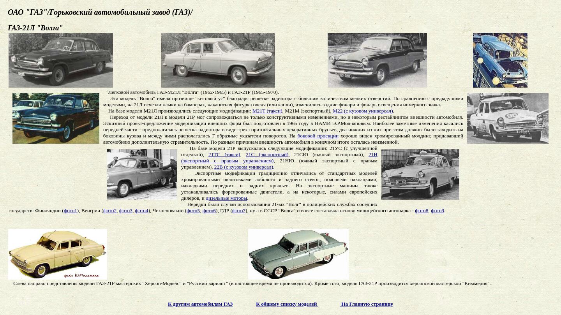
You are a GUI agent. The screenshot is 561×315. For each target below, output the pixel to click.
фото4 (141, 210)
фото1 (70, 210)
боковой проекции (318, 136)
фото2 (109, 210)
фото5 (193, 210)
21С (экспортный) (267, 154)
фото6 (209, 210)
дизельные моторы (226, 198)
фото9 (437, 210)
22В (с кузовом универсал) (243, 167)
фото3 (125, 210)
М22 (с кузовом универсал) (363, 111)
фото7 (238, 210)
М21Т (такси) (267, 111)
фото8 (421, 210)
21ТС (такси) (224, 154)
